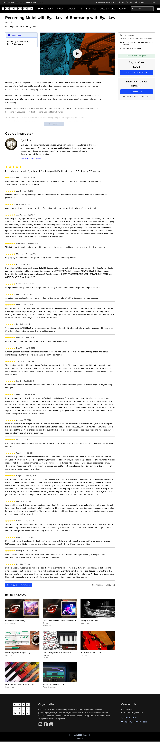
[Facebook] (46, 724)
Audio (122, 8)
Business (91, 8)
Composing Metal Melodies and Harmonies (57, 653)
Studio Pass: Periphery (15, 620)
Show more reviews (18, 584)
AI (81, 8)
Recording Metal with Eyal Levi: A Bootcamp (18, 42)
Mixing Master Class (89, 620)
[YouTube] (40, 724)
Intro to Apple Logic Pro (53, 684)
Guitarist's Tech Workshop (92, 652)
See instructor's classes (31, 158)
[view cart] (129, 2)
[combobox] (142, 9)
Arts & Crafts (107, 8)
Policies (80, 738)
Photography (45, 8)
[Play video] (77, 54)
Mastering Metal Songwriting (17, 652)
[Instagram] (51, 724)
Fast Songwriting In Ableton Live (19, 684)
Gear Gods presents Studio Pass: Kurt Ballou (59, 621)
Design (72, 8)
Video (60, 8)
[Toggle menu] (158, 9)
